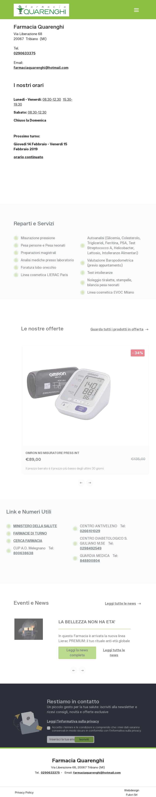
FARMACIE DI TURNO (21, 533)
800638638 (14, 553)
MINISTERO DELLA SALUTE (26, 526)
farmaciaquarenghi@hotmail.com (40, 69)
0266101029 (81, 531)
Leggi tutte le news (114, 661)
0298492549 (81, 548)
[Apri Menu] (136, 10)
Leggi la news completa (77, 661)
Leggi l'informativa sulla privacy (73, 730)
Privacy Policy (24, 792)
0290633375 (23, 54)
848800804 (81, 561)
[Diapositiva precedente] (88, 482)
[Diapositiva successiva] (97, 482)
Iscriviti (84, 748)
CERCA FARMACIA (18, 541)
